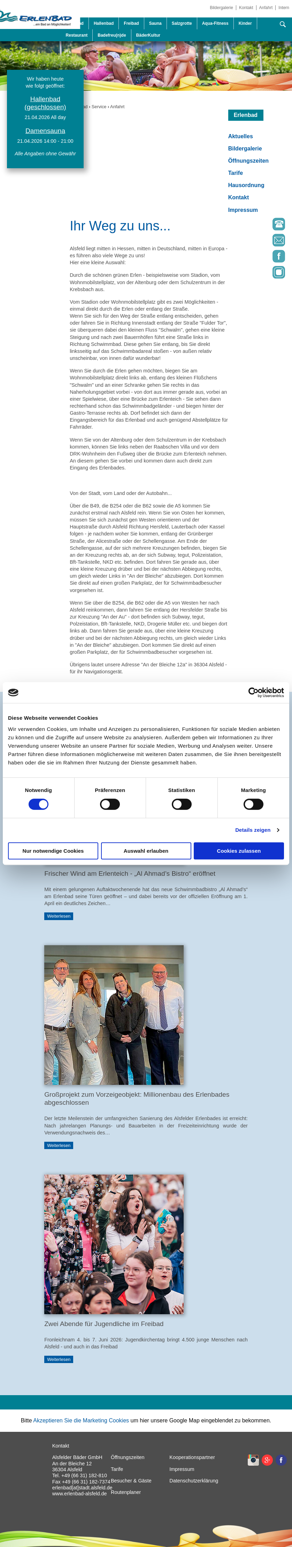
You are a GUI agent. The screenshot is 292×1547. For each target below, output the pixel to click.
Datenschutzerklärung (193, 1480)
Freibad (131, 23)
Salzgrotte (182, 23)
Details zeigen (252, 830)
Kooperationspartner (192, 1457)
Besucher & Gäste (131, 1480)
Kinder (245, 23)
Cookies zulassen (239, 851)
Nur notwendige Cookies (53, 851)
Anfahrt (266, 7)
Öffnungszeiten (248, 161)
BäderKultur (148, 35)
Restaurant (77, 35)
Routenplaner (126, 1492)
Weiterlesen (58, 916)
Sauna (155, 23)
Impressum (243, 210)
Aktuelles (240, 136)
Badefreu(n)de (112, 35)
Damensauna (45, 130)
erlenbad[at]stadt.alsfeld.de (82, 1487)
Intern (283, 7)
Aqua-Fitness (215, 23)
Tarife (235, 173)
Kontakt (246, 7)
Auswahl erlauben (146, 851)
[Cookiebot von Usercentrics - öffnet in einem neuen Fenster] (253, 692)
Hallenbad (104, 23)
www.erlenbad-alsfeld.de (79, 1493)
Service (99, 106)
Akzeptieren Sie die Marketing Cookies (81, 1420)
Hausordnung (246, 185)
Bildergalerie (221, 7)
